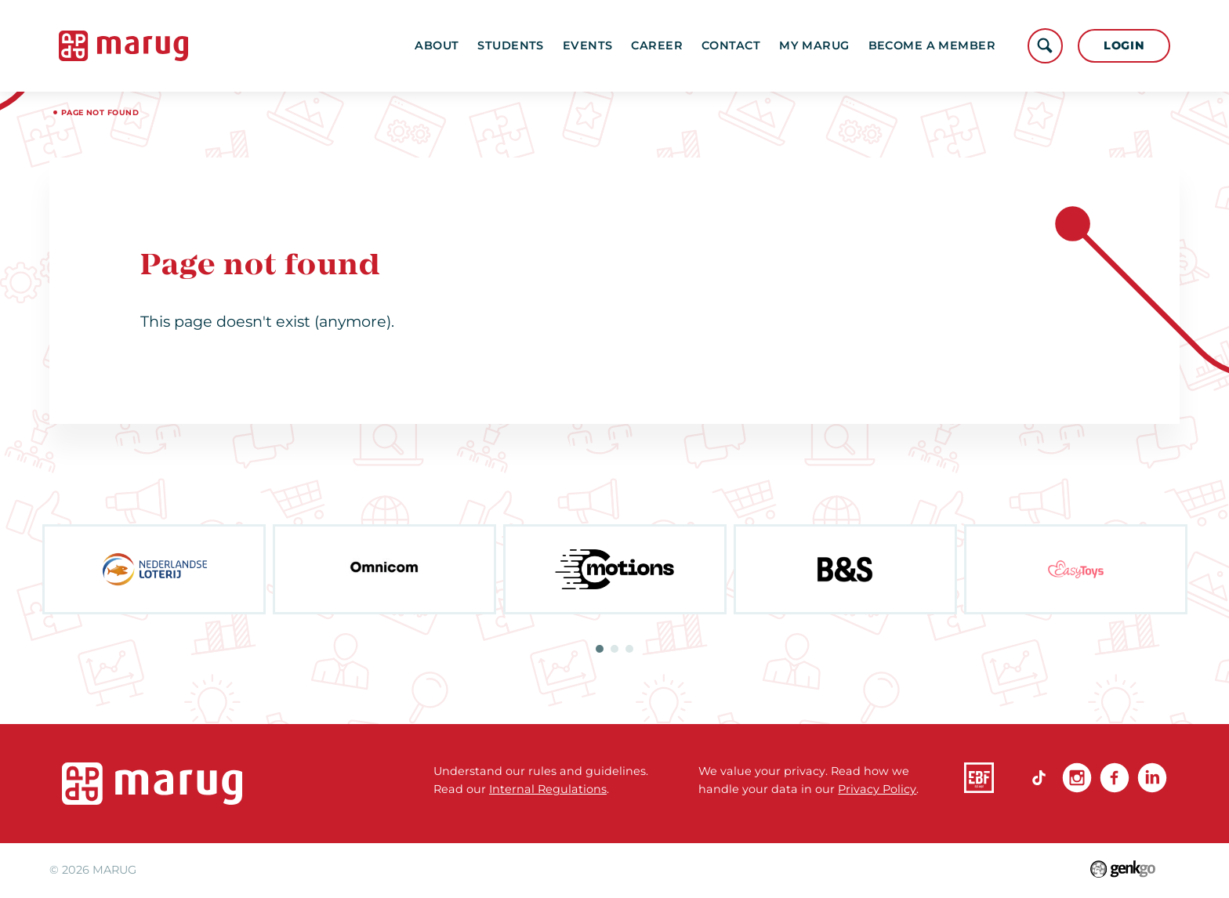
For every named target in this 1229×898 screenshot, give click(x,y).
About (437, 45)
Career (657, 45)
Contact (731, 45)
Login (1124, 45)
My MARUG (814, 45)
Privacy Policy (877, 789)
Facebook (1114, 777)
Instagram (1077, 777)
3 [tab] (629, 649)
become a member (932, 45)
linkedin (1152, 777)
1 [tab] (600, 649)
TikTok (1039, 777)
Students (510, 45)
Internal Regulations (548, 789)
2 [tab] (614, 649)
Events (588, 45)
